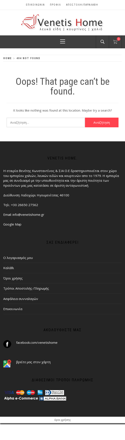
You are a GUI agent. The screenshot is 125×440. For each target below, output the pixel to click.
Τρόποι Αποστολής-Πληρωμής (26, 288)
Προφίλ (55, 4)
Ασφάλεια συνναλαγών (20, 298)
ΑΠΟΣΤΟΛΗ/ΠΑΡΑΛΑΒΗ (82, 4)
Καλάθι (8, 268)
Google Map (12, 224)
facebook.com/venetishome (37, 342)
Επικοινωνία (35, 4)
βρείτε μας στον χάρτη (33, 362)
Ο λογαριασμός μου (18, 257)
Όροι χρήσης (13, 278)
